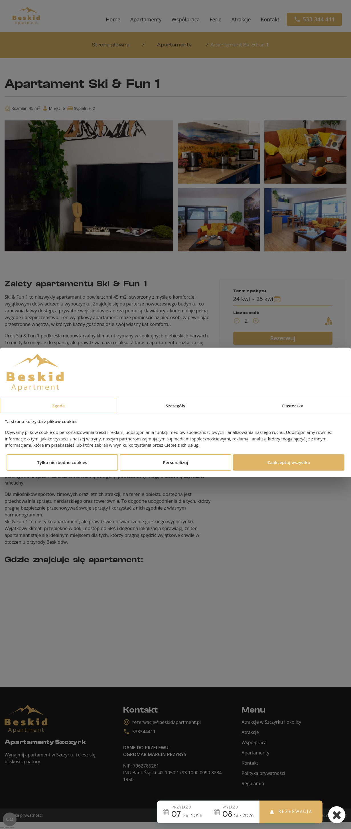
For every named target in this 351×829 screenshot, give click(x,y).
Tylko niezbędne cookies (62, 462)
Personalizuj (175, 462)
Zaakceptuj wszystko (288, 462)
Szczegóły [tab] (175, 406)
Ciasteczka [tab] (292, 406)
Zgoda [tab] (58, 406)
